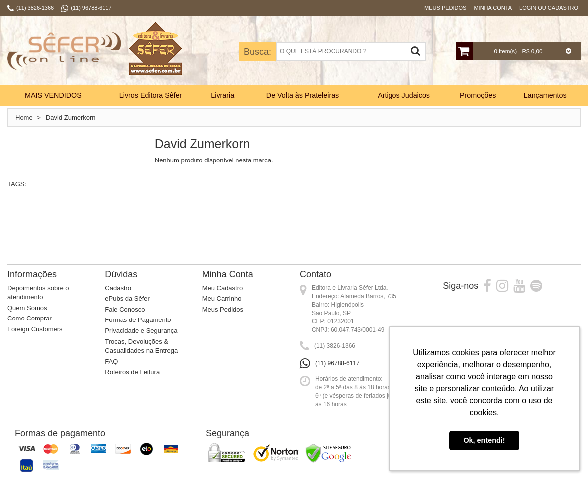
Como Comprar (29, 318)
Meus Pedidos (445, 8)
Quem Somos (27, 308)
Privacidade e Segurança (141, 330)
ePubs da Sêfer (127, 298)
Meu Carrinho (222, 298)
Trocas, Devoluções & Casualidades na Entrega (141, 346)
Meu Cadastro (222, 288)
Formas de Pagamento (138, 319)
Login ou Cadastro (548, 8)
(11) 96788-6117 (337, 363)
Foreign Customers (35, 329)
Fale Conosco (125, 309)
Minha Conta (493, 8)
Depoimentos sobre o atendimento (38, 292)
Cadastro (118, 288)
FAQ (111, 361)
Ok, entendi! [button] (484, 440)
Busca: (257, 52)
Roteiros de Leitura (132, 372)
